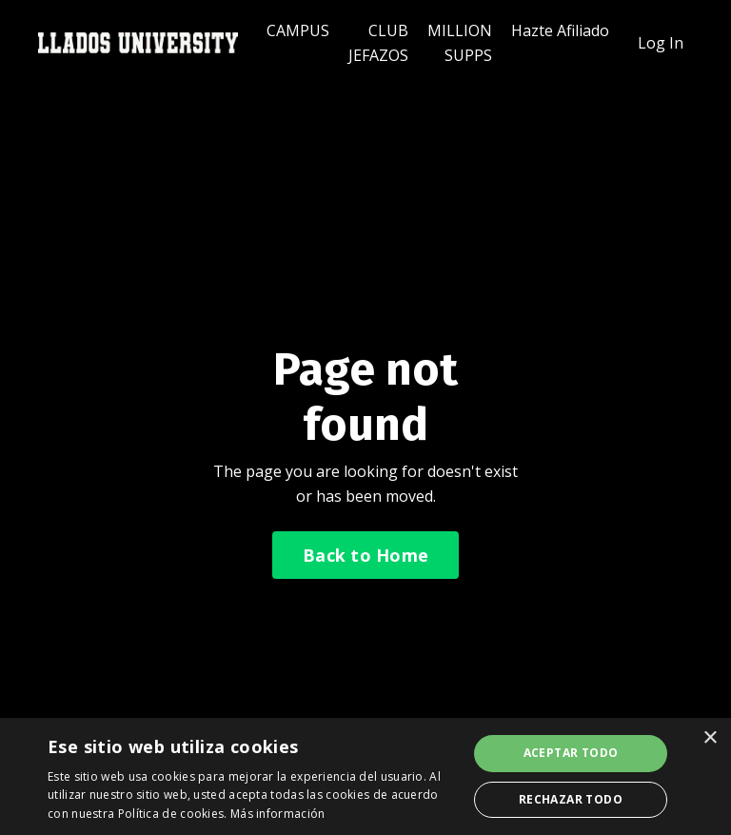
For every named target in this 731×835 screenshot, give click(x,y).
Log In (660, 42)
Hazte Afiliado (560, 30)
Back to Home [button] (365, 555)
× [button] (709, 738)
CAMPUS (298, 30)
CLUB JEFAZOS (378, 43)
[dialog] (365, 776)
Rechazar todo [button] (570, 799)
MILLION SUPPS (459, 43)
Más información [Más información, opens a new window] (278, 813)
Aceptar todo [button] (571, 753)
